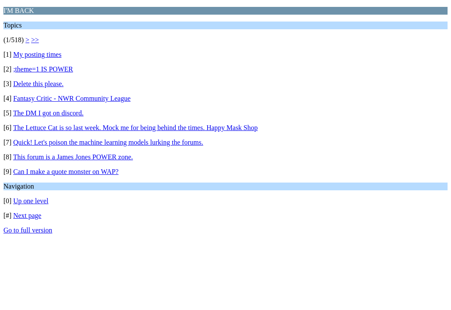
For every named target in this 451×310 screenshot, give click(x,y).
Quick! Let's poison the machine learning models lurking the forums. (108, 142)
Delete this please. (38, 83)
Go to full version (27, 230)
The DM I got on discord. (48, 113)
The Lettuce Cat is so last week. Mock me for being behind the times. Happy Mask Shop (135, 127)
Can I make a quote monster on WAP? (66, 171)
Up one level (31, 201)
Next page (27, 215)
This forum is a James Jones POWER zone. (73, 157)
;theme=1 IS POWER (43, 69)
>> (35, 39)
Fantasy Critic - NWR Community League (72, 98)
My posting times (37, 54)
